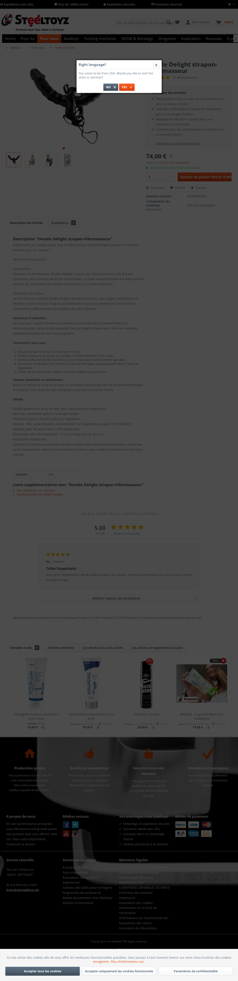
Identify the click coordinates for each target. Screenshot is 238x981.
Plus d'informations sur (128, 962)
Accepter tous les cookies (42, 971)
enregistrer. (102, 962)
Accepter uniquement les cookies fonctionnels (119, 971)
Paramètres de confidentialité (196, 971)
